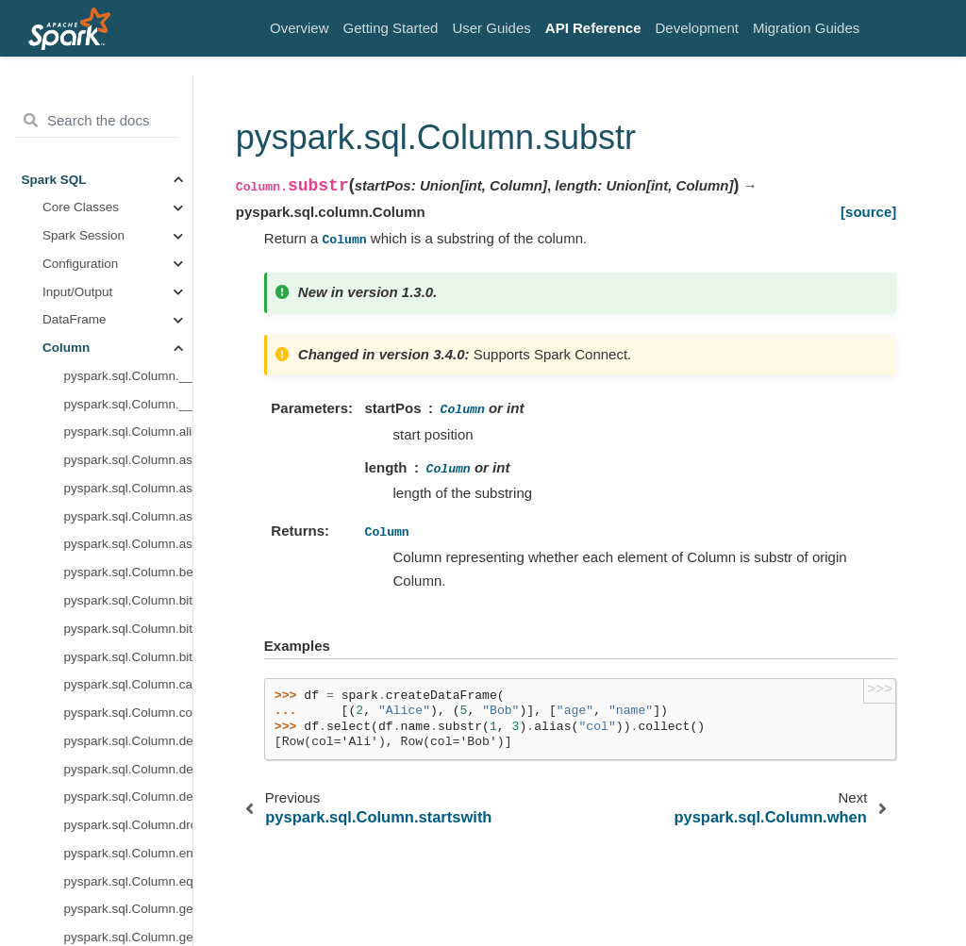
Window (65, 409)
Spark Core (54, 816)
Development (697, 28)
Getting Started (391, 28)
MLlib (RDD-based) (76, 788)
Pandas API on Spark (82, 633)
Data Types (74, 325)
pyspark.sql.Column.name (128, 100)
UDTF (59, 578)
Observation (76, 521)
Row (55, 353)
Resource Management (88, 844)
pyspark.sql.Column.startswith (128, 213)
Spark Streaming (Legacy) (69, 749)
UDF (55, 549)
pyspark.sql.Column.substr (128, 241)
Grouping (68, 437)
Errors (39, 872)
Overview (299, 28)
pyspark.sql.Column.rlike (128, 184)
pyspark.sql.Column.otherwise (128, 129)
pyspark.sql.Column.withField (128, 297)
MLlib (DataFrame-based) (75, 700)
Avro (55, 493)
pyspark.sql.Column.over (128, 156)
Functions (70, 380)
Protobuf (66, 606)
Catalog (64, 465)
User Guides (491, 28)
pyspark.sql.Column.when (128, 268)
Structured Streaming (82, 662)
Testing (42, 900)
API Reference (593, 28)
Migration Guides (806, 28)
